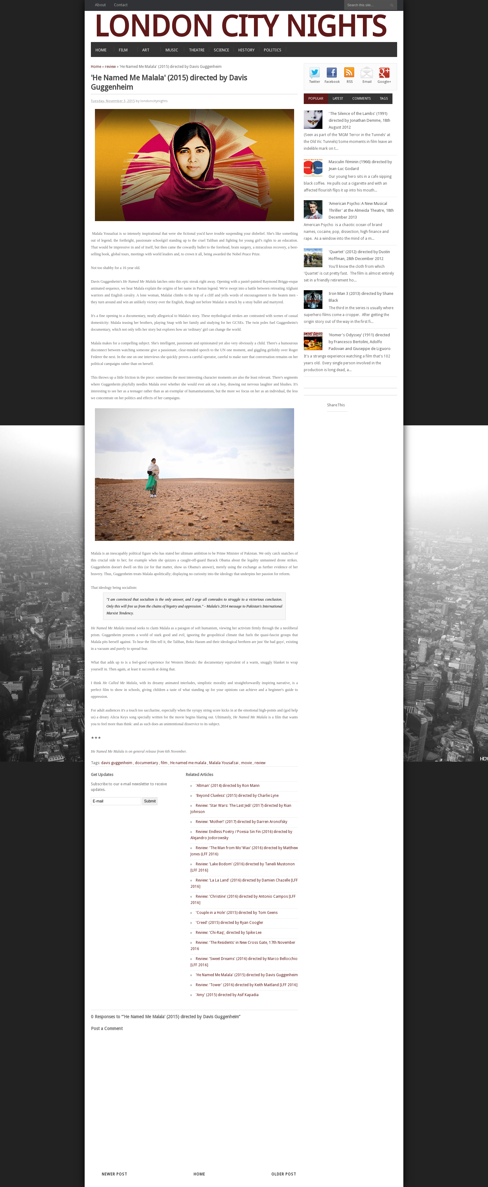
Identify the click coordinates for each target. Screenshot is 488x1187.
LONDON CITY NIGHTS (240, 26)
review (110, 66)
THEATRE (196, 50)
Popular (315, 99)
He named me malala (188, 763)
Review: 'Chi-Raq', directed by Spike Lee (228, 932)
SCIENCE (221, 50)
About (100, 4)
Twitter (314, 82)
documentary (146, 763)
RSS (350, 82)
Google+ (384, 82)
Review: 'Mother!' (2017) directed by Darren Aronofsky (241, 822)
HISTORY (246, 50)
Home (96, 66)
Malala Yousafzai (223, 763)
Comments (361, 99)
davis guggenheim (116, 763)
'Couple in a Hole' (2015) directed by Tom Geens (237, 912)
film (164, 763)
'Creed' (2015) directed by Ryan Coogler (229, 922)
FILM (123, 50)
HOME (101, 50)
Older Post (283, 1174)
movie (246, 763)
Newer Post (114, 1174)
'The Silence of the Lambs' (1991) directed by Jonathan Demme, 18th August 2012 (359, 120)
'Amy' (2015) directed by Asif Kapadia (227, 995)
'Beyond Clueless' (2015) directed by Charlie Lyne (237, 795)
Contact (121, 4)
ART (145, 50)
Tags (384, 99)
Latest (338, 99)
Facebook (332, 82)
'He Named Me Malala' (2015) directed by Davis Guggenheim (247, 975)
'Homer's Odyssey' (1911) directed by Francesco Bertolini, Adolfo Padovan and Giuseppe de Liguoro (360, 342)
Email (367, 82)
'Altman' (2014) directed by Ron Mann (228, 785)
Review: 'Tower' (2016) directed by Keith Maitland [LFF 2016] (247, 985)
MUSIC (172, 50)
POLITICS (272, 50)
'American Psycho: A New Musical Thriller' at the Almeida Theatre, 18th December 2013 (361, 210)
